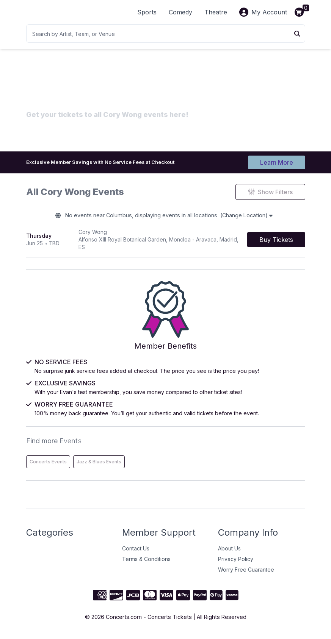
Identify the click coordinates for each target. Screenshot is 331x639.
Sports (147, 12)
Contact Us (135, 552)
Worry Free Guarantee (246, 573)
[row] (165, 243)
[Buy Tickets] (276, 243)
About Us (229, 552)
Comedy (180, 12)
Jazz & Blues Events (99, 466)
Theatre (215, 12)
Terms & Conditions (146, 563)
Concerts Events (48, 466)
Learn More (276, 162)
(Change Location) (256, 218)
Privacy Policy (235, 563)
